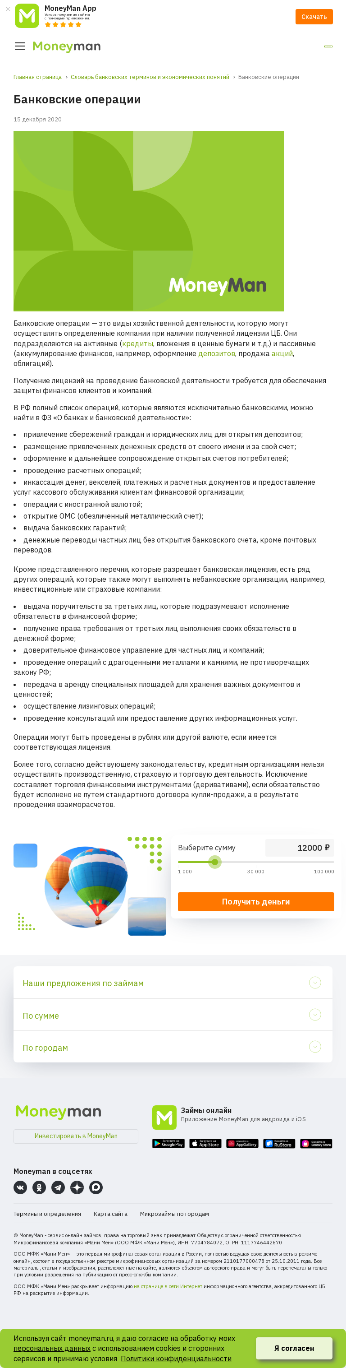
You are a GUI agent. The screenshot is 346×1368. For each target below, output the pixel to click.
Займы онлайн (206, 1110)
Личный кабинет (297, 46)
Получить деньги (256, 901)
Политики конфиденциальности (176, 1358)
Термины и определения (47, 1214)
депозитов (216, 353)
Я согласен (294, 1348)
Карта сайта (110, 1214)
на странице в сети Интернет (168, 1286)
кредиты (137, 343)
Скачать (314, 17)
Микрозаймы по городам (174, 1214)
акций (282, 353)
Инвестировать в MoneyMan (76, 1136)
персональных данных (52, 1348)
